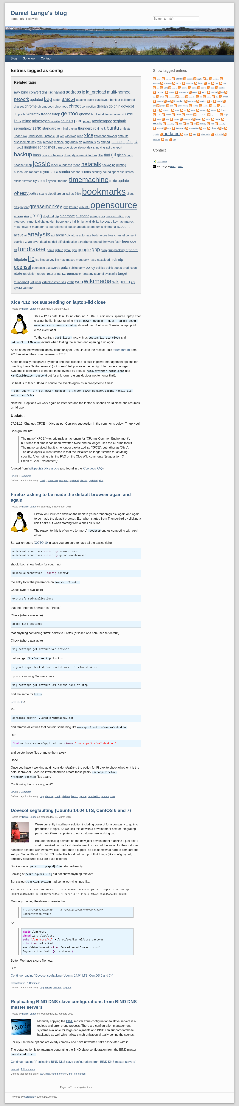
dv (98, 142)
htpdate (131, 250)
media (159, 115)
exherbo (83, 241)
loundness (65, 165)
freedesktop (50, 114)
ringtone (30, 147)
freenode (129, 241)
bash (37, 155)
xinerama (110, 226)
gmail (67, 250)
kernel (193, 110)
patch (65, 267)
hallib (75, 221)
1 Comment (24, 474)
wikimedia (97, 280)
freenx (60, 221)
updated (36, 99)
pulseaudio (21, 172)
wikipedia (121, 281)
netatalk (91, 164)
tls (72, 193)
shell (51, 147)
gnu (74, 250)
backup (23, 154)
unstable (49, 136)
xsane (43, 193)
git (113, 154)
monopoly (82, 259)
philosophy (78, 267)
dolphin (114, 106)
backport (116, 147)
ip (83, 92)
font (26, 207)
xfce (88, 135)
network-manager (32, 226)
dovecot (127, 106)
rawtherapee (102, 121)
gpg (127, 216)
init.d (100, 114)
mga (17, 226)
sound (107, 172)
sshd (36, 128)
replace (59, 142)
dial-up (45, 221)
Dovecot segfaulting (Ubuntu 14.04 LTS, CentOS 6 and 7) (71, 807)
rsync (44, 172)
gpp (95, 249)
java (65, 207)
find (107, 155)
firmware (108, 241)
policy (90, 267)
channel (119, 235)
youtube (28, 288)
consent (131, 235)
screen (18, 216)
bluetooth (20, 221)
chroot (75, 106)
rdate (18, 273)
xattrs (33, 193)
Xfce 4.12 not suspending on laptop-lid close (58, 302)
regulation (29, 273)
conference (55, 155)
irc (31, 258)
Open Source (18, 979)
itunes (109, 114)
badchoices (99, 235)
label (54, 165)
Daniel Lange (29, 308)
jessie (41, 164)
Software (29, 58)
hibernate (67, 216)
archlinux (63, 235)
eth (23, 114)
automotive (168, 83)
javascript (120, 114)
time (100, 128)
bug (48, 99)
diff (60, 241)
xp (133, 282)
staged (90, 226)
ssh (122, 172)
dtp (57, 216)
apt (108, 147)
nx (46, 226)
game (50, 250)
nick (114, 259)
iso (37, 259)
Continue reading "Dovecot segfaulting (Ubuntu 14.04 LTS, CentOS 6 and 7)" (62, 972)
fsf (15, 250)
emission (172, 97)
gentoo (69, 113)
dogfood (48, 216)
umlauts (125, 128)
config (43, 479)
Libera (173, 167)
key (33, 142)
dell (54, 241)
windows (70, 136)
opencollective (202, 115)
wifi (62, 136)
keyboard (106, 221)
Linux (14, 474)
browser (111, 136)
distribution (70, 241)
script (42, 147)
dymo (76, 155)
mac (62, 259)
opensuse (38, 267)
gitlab (121, 155)
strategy (88, 273)
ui (31, 216)
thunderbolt (21, 282)
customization (115, 216)
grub (111, 250)
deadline (46, 241)
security (97, 172)
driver (68, 155)
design (18, 207)
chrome (31, 106)
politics (100, 267)
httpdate (20, 259)
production (130, 267)
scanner (76, 172)
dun (52, 221)
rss (59, 273)
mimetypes (40, 121)
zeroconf (99, 136)
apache (81, 99)
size (26, 216)
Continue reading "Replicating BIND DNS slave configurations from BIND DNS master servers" (73, 1058)
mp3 (126, 142)
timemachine (88, 179)
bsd (158, 88)
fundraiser (32, 249)
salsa (54, 172)
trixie (113, 181)
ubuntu (111, 128)
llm (57, 259)
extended (95, 241)
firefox (35, 114)
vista (70, 282)
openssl (22, 267)
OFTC (180, 167)
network (21, 99)
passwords (53, 267)
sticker (18, 181)
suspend (82, 216)
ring (67, 142)
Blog (14, 58)
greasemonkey (45, 206)
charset (19, 106)
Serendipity (30, 1093)
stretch (27, 181)
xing (37, 215)
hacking (119, 250)
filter (100, 155)
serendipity (23, 128)
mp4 (133, 142)
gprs (68, 221)
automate (85, 235)
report (41, 273)
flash (118, 241)
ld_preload (96, 92)
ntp (120, 259)
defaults (123, 136)
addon (57, 99)
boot (44, 155)
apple (90, 99)
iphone (116, 142)
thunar (73, 128)
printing (121, 165)
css (103, 216)
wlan (80, 136)
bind (24, 92)
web (79, 281)
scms (86, 172)
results (51, 273)
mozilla (55, 121)
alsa (89, 147)
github (59, 250)
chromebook (46, 106)
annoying (99, 147)
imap (28, 165)
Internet (15, 1065)
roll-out (68, 226)
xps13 (18, 288)
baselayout (102, 99)
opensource (113, 205)
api (53, 235)
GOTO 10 (41, 541)
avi (80, 142)
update (123, 181)
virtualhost (49, 282)
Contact (46, 58)
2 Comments (28, 1065)
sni (63, 193)
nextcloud (103, 259)
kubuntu (84, 207)
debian (102, 106)
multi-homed (119, 92)
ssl (68, 193)
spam (115, 172)
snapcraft (79, 226)
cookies (19, 241)
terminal (62, 128)
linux (17, 121)
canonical (33, 221)
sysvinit (52, 181)
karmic (73, 207)
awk (17, 92)
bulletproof (128, 99)
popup (118, 267)
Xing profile (162, 162)
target (122, 273)
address (73, 92)
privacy (95, 216)
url (57, 136)
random (34, 172)
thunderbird (87, 128)
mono (76, 165)
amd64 (68, 99)
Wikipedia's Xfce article (44, 467)
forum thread (121, 349)
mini (39, 142)
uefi (32, 282)
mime (26, 121)
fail (28, 114)
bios (110, 235)
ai (25, 235)
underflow (20, 136)
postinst (176, 119)
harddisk (205, 106)
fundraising (191, 101)
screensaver (72, 273)
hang (130, 155)
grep (104, 250)
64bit (78, 193)
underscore (35, 136)
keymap (118, 221)
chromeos (61, 106)
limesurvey (47, 259)
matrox (129, 221)
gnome (84, 114)
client (130, 193)
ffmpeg (105, 142)
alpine (82, 147)
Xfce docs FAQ (93, 467)
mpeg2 (18, 147)
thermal (63, 181)
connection (89, 106)
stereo (129, 172)
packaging (108, 165)
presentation (188, 119)
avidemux (89, 142)
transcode (62, 147)
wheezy (21, 193)
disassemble (22, 142)
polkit (109, 267)
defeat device (183, 92)
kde (130, 114)
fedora (92, 155)
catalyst (174, 88)
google (84, 249)
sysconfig (111, 273)
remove (48, 142)
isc (51, 92)
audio (74, 142)
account (123, 226)
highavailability (89, 221)
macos (70, 259)
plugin (87, 121)
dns (45, 92)
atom (74, 235)
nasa (93, 259)
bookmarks (104, 192)
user (38, 282)
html (94, 114)
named (59, 92)
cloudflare (54, 193)
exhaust (181, 97)
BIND (69, 1017)
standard (49, 128)
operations (56, 226)
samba (64, 172)
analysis (38, 234)
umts (99, 226)
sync (212, 124)
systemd (40, 181)
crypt (36, 241)
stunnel (99, 273)
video (73, 147)
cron (28, 241)
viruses (61, 282)
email (84, 155)
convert (35, 92)
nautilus (66, 121)
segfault (119, 121)
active (19, 235)
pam (78, 120)
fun (168, 101)
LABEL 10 (17, 699)
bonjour (115, 99)
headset (19, 165)
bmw (216, 83)
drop (17, 114)
